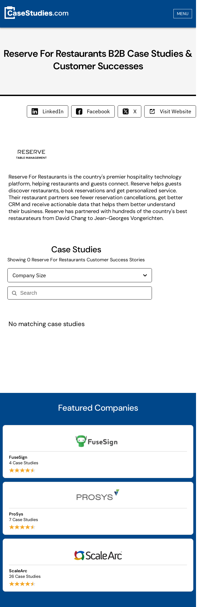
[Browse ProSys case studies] (98, 508)
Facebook (93, 111)
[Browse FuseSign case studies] (98, 451)
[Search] (83, 293)
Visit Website (170, 111)
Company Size (79, 275)
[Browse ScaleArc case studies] (98, 565)
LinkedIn (47, 111)
